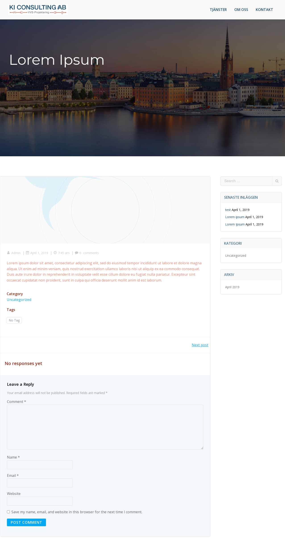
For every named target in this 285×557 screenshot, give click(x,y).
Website (14, 494)
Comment (16, 402)
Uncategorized (19, 299)
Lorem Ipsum (235, 224)
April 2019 (232, 287)
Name (13, 457)
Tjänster (218, 9)
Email (13, 475)
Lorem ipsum (234, 217)
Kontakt (264, 9)
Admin (14, 253)
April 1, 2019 (37, 253)
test (228, 209)
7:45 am (62, 253)
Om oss (241, 9)
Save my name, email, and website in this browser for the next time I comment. (76, 512)
